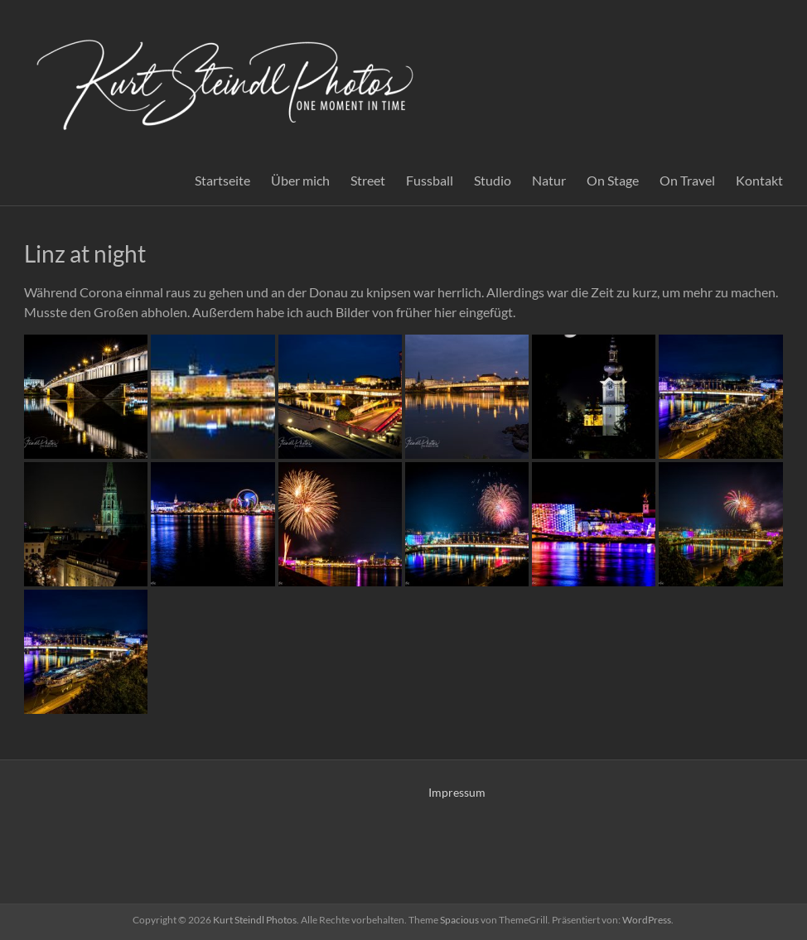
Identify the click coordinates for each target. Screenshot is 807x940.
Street (367, 180)
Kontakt (759, 180)
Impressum (457, 792)
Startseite (222, 180)
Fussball (429, 180)
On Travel (687, 180)
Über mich (300, 180)
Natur (549, 180)
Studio (492, 180)
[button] (85, 397)
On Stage (613, 180)
